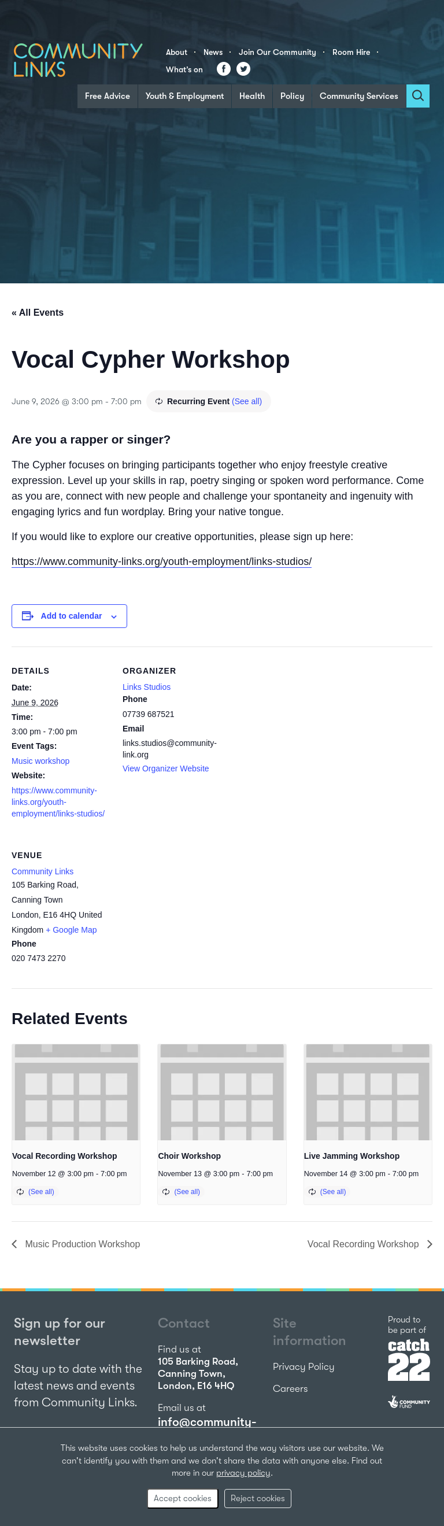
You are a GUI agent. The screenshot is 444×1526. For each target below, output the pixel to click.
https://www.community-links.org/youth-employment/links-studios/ (162, 561)
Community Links (42, 871)
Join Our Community (277, 52)
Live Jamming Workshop (351, 1156)
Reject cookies (258, 1498)
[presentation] (76, 1092)
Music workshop (40, 761)
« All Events (38, 312)
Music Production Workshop (81, 1244)
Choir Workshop (189, 1156)
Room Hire (351, 52)
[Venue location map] (184, 910)
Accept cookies (183, 1498)
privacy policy (243, 1473)
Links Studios (147, 687)
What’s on (184, 69)
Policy (292, 96)
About (176, 52)
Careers (290, 1388)
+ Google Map (71, 929)
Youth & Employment (185, 96)
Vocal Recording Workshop (64, 1156)
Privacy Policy (304, 1366)
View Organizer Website (166, 768)
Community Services (359, 96)
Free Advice (107, 96)
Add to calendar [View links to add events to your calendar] (71, 615)
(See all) (247, 401)
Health (252, 96)
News (213, 52)
